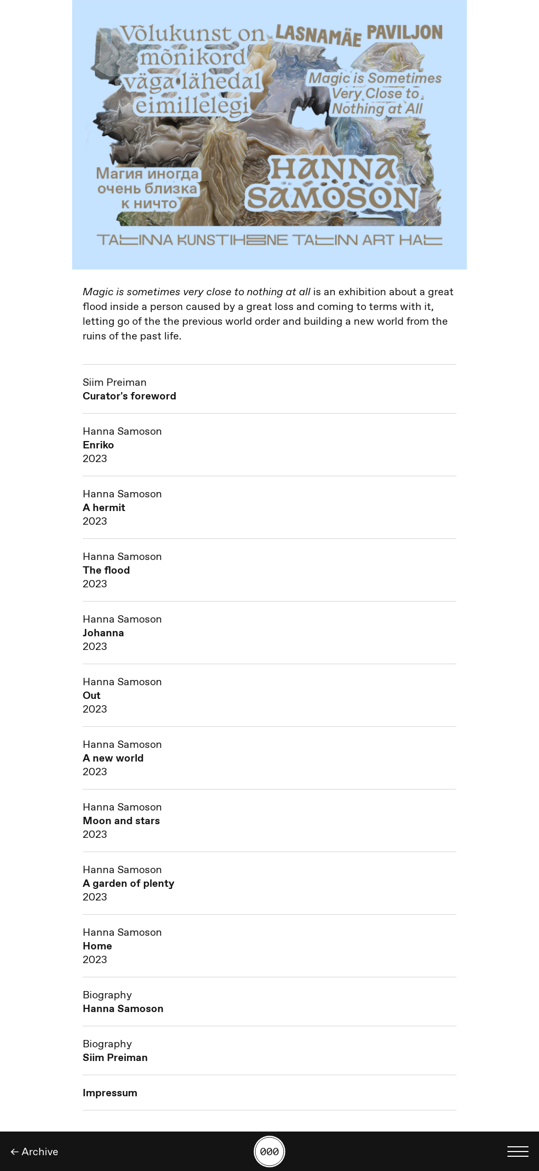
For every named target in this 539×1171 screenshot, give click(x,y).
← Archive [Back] (34, 1151)
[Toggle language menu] (517, 1151)
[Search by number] (269, 1151)
